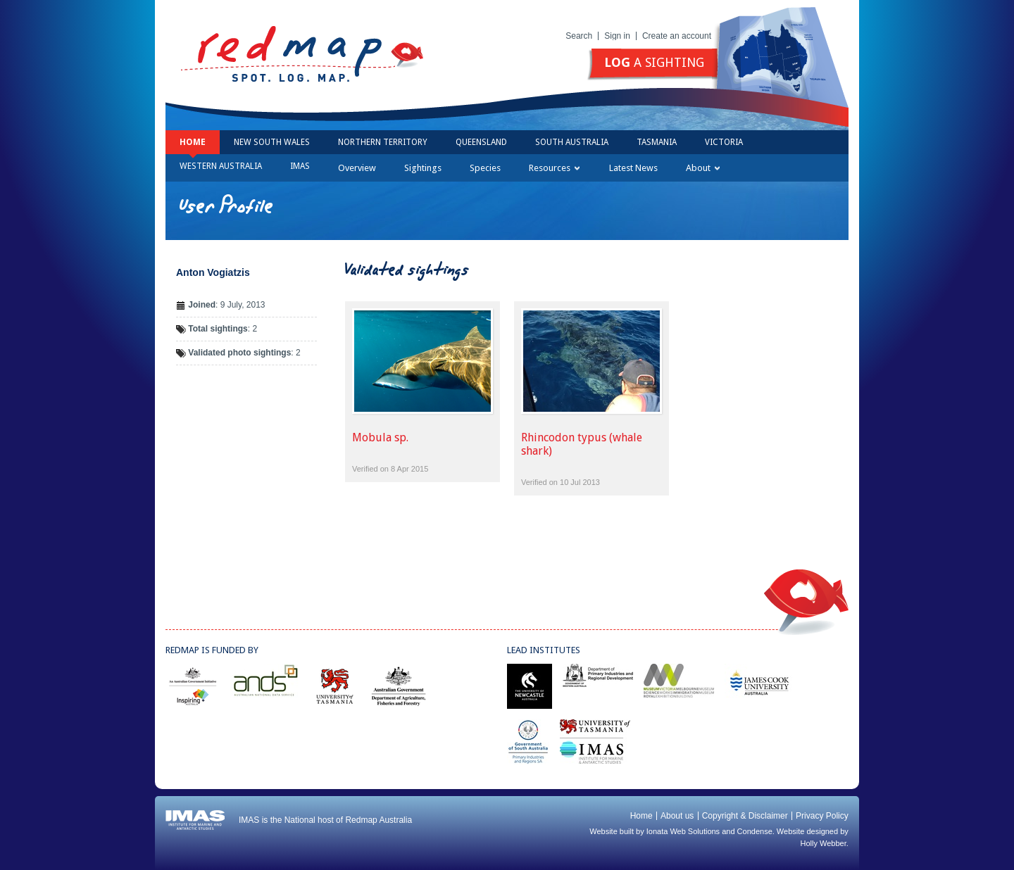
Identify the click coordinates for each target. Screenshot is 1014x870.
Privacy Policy (822, 816)
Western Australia (221, 166)
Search (578, 36)
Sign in (617, 36)
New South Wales (272, 142)
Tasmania (657, 142)
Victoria (724, 142)
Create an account (676, 36)
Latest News (633, 168)
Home (193, 142)
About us (677, 816)
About (703, 168)
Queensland (481, 142)
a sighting (654, 62)
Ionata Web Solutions (683, 831)
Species (485, 168)
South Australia (571, 142)
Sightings (423, 168)
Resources (554, 168)
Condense (754, 831)
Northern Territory (382, 142)
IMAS (300, 166)
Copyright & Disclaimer (745, 816)
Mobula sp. (380, 437)
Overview (357, 168)
